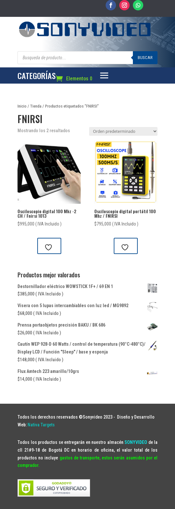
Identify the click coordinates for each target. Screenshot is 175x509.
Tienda (35, 106)
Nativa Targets (41, 424)
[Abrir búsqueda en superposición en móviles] (88, 57)
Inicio (22, 106)
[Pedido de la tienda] (123, 131)
